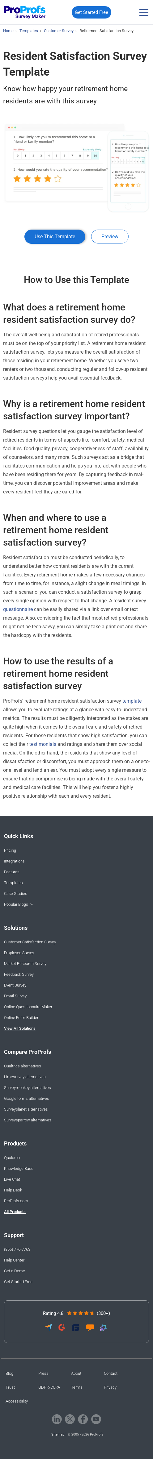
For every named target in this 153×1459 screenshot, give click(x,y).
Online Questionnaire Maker (28, 1006)
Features (11, 872)
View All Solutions (20, 1028)
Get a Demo (14, 1271)
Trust (10, 1387)
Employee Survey (19, 952)
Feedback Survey (19, 974)
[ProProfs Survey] (25, 12)
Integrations (14, 861)
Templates (13, 882)
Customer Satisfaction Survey (30, 942)
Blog (9, 1373)
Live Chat (12, 1179)
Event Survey (15, 985)
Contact (110, 1373)
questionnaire (18, 609)
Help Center (14, 1260)
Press (43, 1373)
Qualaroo (12, 1157)
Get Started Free (91, 12)
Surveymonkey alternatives (27, 1087)
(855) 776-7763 (17, 1249)
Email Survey (15, 996)
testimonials (42, 744)
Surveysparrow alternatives (27, 1120)
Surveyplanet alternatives (26, 1109)
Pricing (10, 850)
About (76, 1373)
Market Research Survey (25, 963)
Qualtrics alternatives (22, 1066)
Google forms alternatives (26, 1098)
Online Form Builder (21, 1017)
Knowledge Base (18, 1168)
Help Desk (13, 1190)
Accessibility (17, 1401)
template (132, 701)
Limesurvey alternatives (25, 1077)
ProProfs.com (16, 1201)
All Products (15, 1211)
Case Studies (15, 893)
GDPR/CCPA (49, 1387)
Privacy (110, 1387)
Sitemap (57, 1434)
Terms (77, 1387)
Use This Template (55, 236)
